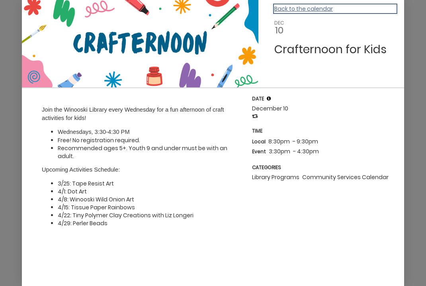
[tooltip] (269, 98)
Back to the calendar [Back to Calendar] (303, 9)
